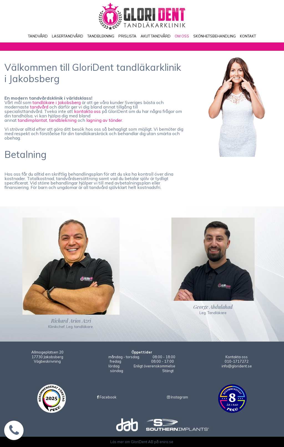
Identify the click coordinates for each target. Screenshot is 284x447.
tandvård (39, 107)
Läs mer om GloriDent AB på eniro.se (141, 442)
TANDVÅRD (38, 36)
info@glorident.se (237, 366)
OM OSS (182, 36)
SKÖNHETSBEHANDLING (214, 36)
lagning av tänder (104, 120)
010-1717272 (236, 361)
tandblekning (63, 120)
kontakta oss (87, 111)
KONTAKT (248, 36)
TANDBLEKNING (100, 36)
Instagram (177, 397)
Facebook (106, 397)
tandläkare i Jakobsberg (56, 102)
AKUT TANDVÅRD (156, 36)
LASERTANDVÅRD (67, 36)
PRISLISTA (127, 36)
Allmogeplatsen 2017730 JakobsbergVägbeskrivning (47, 357)
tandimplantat (32, 120)
